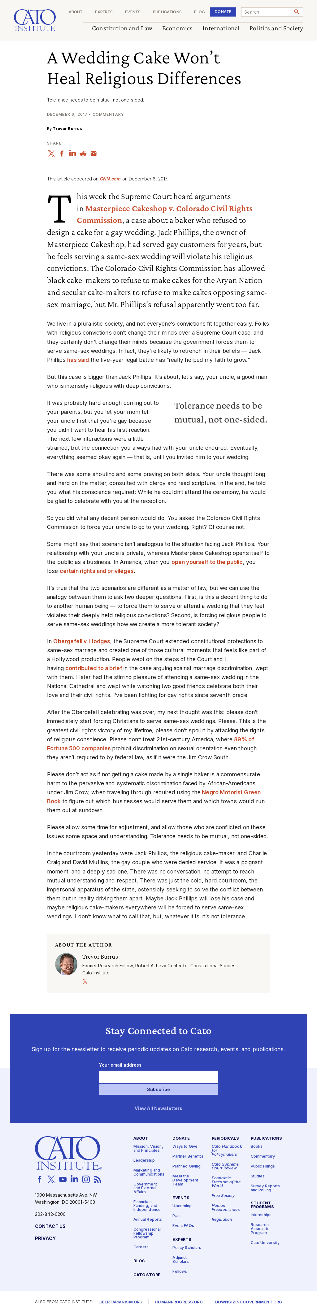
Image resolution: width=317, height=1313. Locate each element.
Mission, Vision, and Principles (148, 1149)
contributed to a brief (94, 668)
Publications (167, 12)
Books (257, 1147)
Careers (141, 1247)
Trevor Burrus (67, 128)
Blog (199, 12)
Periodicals (225, 1139)
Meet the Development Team (185, 1180)
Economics (177, 28)
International (221, 28)
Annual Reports (147, 1220)
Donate (223, 11)
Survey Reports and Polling (265, 1188)
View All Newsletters (159, 1108)
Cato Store (146, 1275)
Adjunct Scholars (180, 1260)
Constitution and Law (122, 28)
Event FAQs (183, 1226)
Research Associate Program (260, 1229)
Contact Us (50, 1226)
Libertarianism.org (120, 1302)
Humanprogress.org (178, 1302)
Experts (104, 12)
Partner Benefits (187, 1157)
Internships (261, 1215)
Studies (258, 1176)
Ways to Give (185, 1147)
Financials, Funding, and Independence (147, 1206)
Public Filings (263, 1166)
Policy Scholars (186, 1248)
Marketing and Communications (149, 1172)
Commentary (263, 1157)
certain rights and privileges (97, 571)
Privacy (45, 1238)
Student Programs (262, 1205)
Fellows (179, 1271)
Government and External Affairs (145, 1188)
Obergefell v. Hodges (81, 641)
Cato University (265, 1243)
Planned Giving (186, 1166)
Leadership (144, 1161)
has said (78, 360)
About (76, 12)
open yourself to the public (207, 562)
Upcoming (182, 1206)
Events (133, 12)
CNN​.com (110, 178)
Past (176, 1216)
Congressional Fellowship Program (147, 1233)
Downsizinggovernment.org (248, 1302)
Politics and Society (276, 28)
